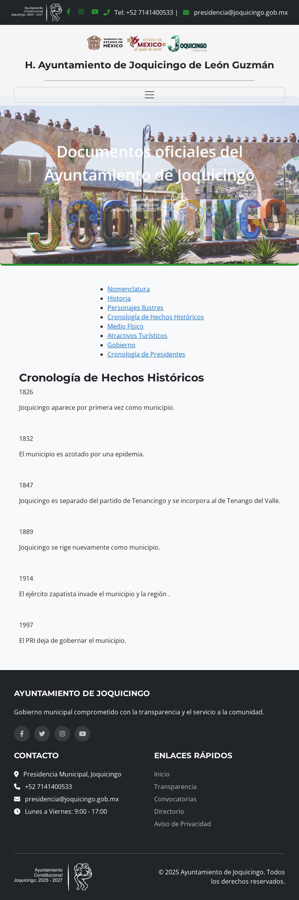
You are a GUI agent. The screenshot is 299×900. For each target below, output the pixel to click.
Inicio (162, 774)
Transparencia (175, 786)
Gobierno (121, 345)
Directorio (169, 811)
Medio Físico (125, 326)
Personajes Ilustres (135, 307)
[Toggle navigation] (149, 95)
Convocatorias (175, 799)
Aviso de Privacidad (182, 824)
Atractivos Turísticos (137, 335)
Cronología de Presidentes (146, 354)
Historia (119, 298)
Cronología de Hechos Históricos (155, 317)
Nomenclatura (128, 289)
